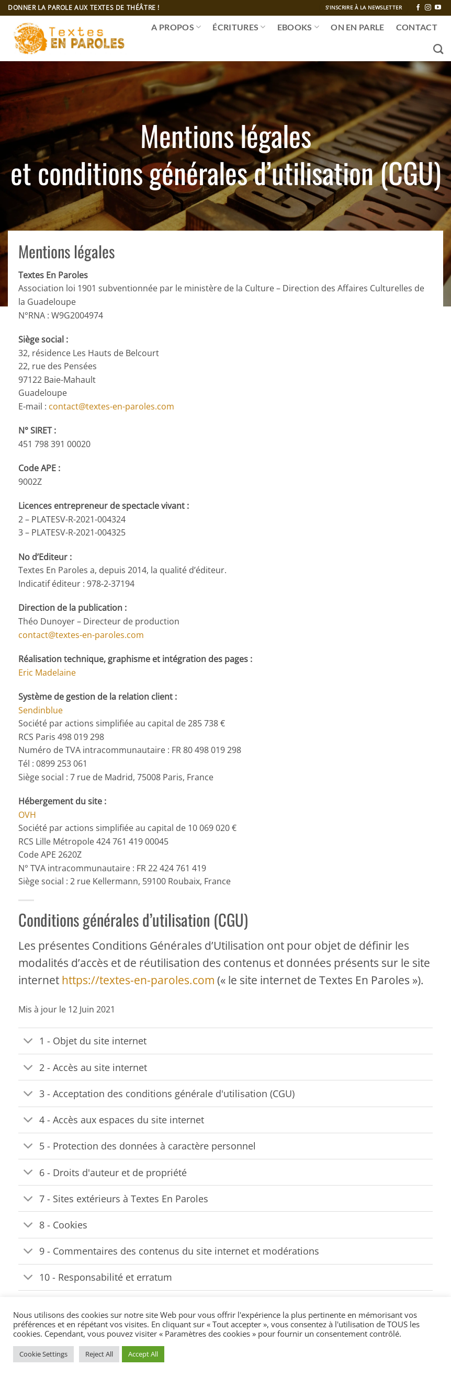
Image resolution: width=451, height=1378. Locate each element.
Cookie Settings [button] (43, 1354)
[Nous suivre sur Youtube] (438, 8)
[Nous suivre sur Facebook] (418, 8)
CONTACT (416, 27)
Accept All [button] (143, 1354)
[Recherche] (438, 49)
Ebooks (298, 27)
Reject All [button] (99, 1354)
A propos (176, 27)
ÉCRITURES (238, 27)
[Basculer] (28, 1042)
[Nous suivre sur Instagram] (428, 8)
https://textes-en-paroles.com (138, 980)
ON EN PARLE (358, 27)
